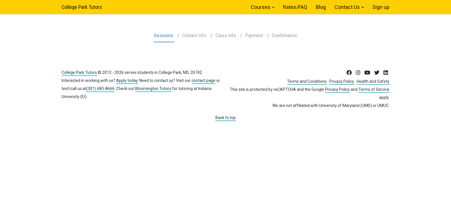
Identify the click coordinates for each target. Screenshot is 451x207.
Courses (262, 7)
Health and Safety (373, 81)
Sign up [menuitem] (380, 7)
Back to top (225, 117)
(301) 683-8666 (100, 88)
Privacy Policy (341, 81)
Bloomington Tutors (153, 88)
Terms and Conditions (307, 81)
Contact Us (349, 7)
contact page (203, 80)
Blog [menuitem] (321, 7)
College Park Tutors (82, 7)
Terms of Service (373, 89)
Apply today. (127, 80)
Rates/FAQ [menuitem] (295, 7)
